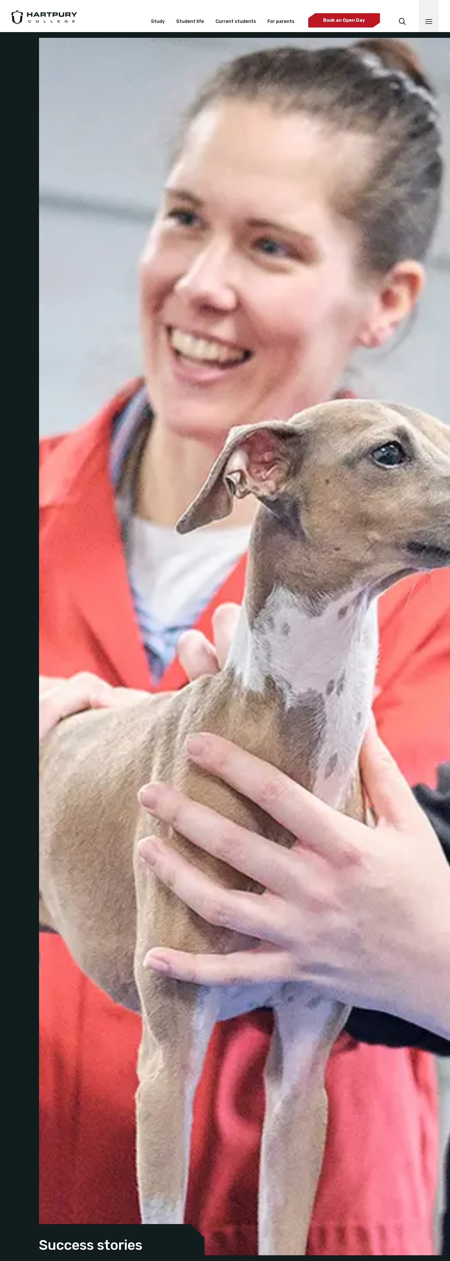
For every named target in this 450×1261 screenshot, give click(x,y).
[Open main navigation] (429, 16)
